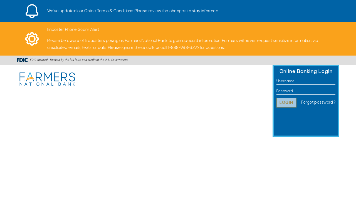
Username (276, 81)
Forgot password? (318, 102)
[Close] (336, 7)
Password (276, 91)
